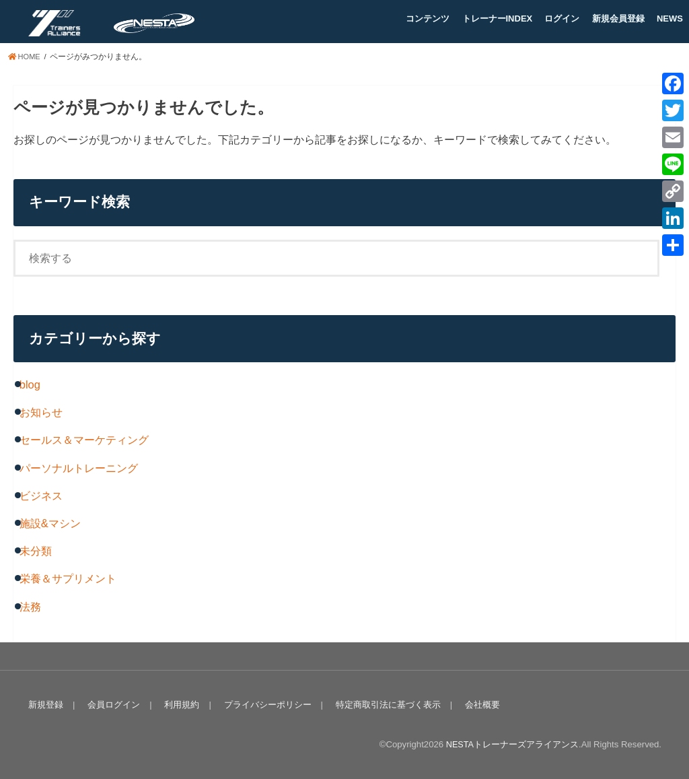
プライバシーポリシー (262, 705)
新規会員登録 (618, 18)
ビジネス (41, 495)
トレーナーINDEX (497, 18)
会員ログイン (111, 705)
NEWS (670, 18)
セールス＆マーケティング (84, 440)
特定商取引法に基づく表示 (381, 705)
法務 (30, 607)
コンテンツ (427, 18)
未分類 (36, 551)
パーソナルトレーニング (79, 468)
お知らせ (41, 412)
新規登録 (45, 705)
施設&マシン (50, 523)
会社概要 (474, 705)
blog (30, 384)
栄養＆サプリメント (68, 578)
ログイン (561, 18)
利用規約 (178, 705)
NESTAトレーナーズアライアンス (512, 744)
